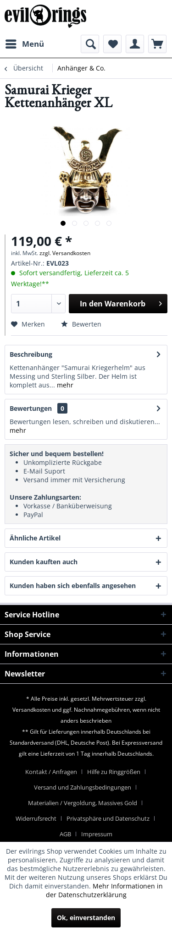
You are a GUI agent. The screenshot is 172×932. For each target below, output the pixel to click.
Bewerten (81, 324)
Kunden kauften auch (44, 561)
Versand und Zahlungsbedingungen (82, 787)
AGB (65, 834)
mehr (64, 385)
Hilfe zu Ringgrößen (113, 772)
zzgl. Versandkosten (64, 253)
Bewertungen (31, 408)
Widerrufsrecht (36, 818)
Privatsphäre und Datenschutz (108, 818)
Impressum (96, 834)
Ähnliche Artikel (35, 538)
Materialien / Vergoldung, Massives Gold (82, 803)
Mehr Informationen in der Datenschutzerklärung (104, 890)
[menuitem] (24, 44)
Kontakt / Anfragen (51, 772)
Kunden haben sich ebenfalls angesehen (73, 585)
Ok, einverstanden (86, 917)
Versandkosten (31, 710)
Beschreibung (31, 354)
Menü (25, 43)
